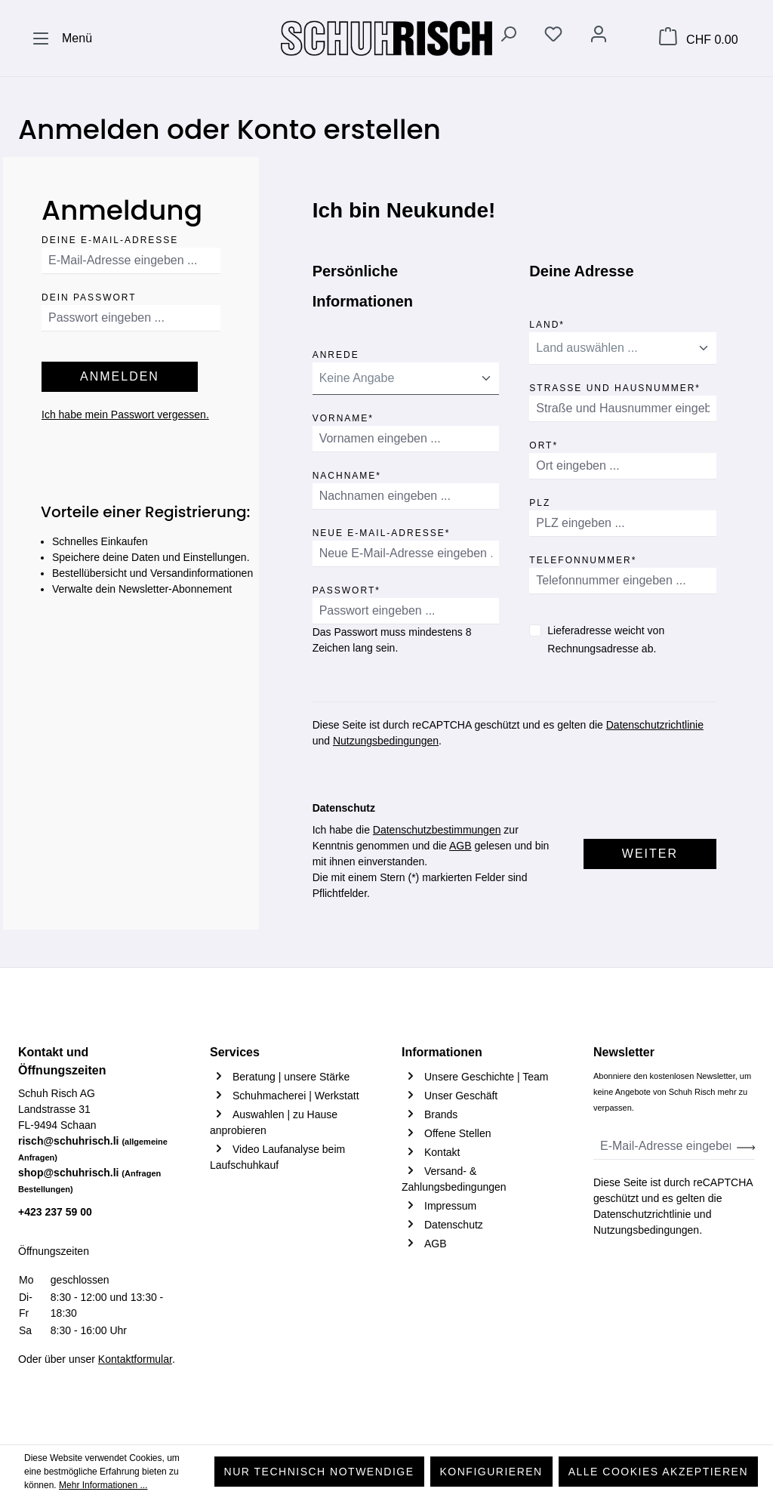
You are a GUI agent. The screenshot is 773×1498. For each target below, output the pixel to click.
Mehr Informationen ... (103, 1485)
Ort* (543, 442)
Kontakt (442, 1152)
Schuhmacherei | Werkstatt (296, 1096)
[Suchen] (508, 37)
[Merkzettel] (553, 37)
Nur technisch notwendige (319, 1472)
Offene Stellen (457, 1133)
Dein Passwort (89, 294)
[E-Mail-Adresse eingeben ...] (665, 1146)
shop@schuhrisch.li (89, 1180)
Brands (440, 1114)
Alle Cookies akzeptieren (658, 1472)
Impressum (450, 1206)
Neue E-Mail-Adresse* (382, 530)
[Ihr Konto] (598, 37)
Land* (547, 322)
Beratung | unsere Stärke (291, 1077)
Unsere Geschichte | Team (486, 1077)
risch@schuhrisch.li (93, 1148)
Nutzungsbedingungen (386, 741)
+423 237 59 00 (55, 1212)
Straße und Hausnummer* (615, 385)
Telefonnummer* (582, 557)
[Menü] (62, 38)
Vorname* (343, 415)
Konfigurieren (491, 1472)
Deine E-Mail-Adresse (110, 237)
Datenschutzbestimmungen (437, 830)
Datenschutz (453, 1225)
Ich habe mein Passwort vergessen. (125, 414)
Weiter (650, 853)
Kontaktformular (135, 1359)
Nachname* (347, 473)
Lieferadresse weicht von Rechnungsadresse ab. (605, 639)
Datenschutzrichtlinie (655, 725)
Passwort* (346, 587)
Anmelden (119, 376)
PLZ (539, 500)
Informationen (442, 1052)
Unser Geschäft (460, 1096)
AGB (460, 846)
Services (235, 1052)
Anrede (336, 352)
